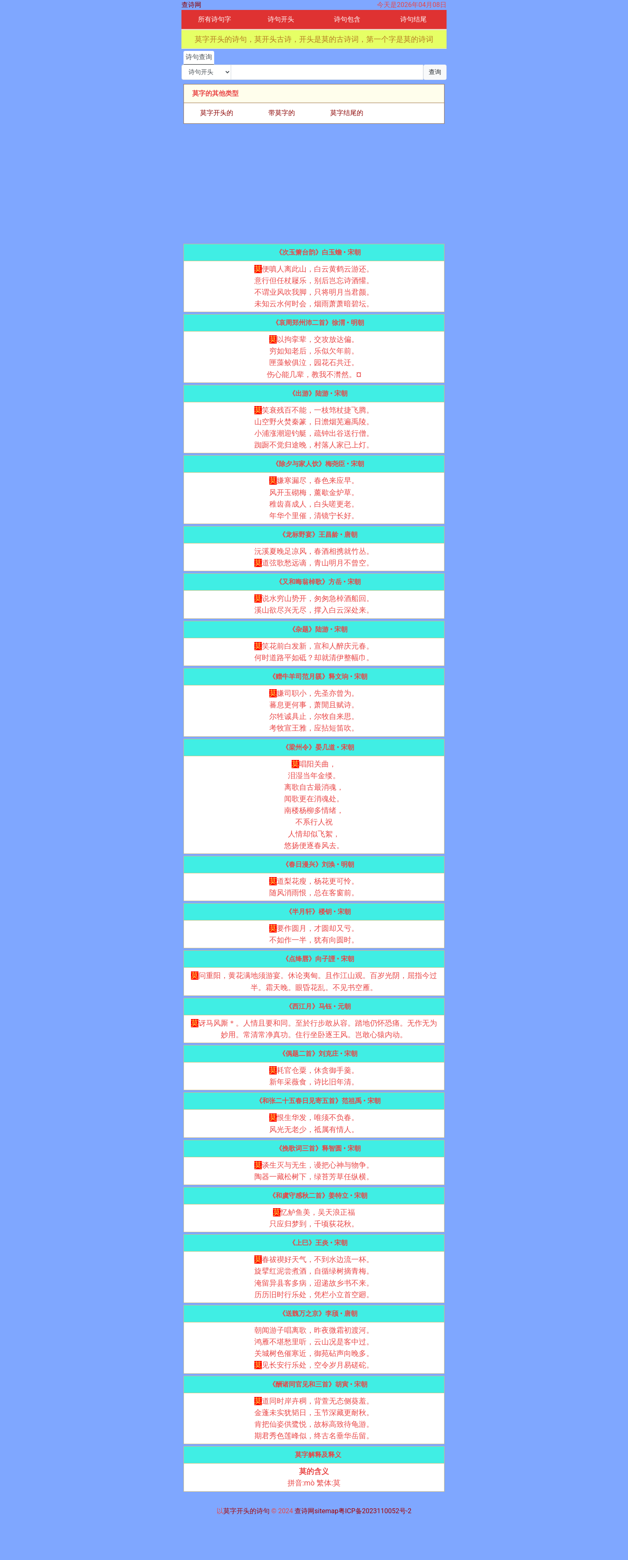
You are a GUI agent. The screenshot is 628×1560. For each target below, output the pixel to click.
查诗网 (191, 5)
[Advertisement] (314, 184)
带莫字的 (281, 113)
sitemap (326, 1511)
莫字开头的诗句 (246, 1511)
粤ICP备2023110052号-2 (374, 1511)
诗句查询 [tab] (199, 57)
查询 (435, 72)
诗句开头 (281, 19)
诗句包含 (347, 19)
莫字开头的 (216, 113)
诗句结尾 (413, 19)
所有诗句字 (214, 19)
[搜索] (327, 72)
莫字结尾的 (346, 113)
